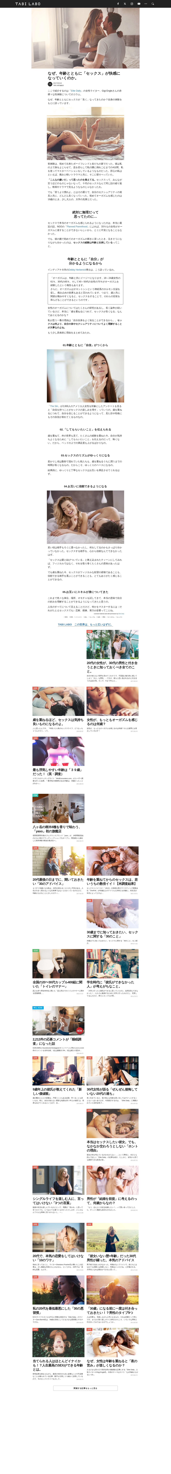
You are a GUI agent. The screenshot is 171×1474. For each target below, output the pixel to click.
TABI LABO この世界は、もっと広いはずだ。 (85, 624)
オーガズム (111, 617)
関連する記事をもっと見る (85, 1388)
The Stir (54, 406)
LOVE (89, 631)
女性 (99, 617)
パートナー (79, 617)
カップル (92, 617)
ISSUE (36, 951)
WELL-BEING (38, 1008)
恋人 (86, 617)
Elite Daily (76, 90)
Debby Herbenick (77, 270)
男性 (104, 617)
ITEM (35, 796)
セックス (119, 617)
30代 (66, 617)
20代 (71, 617)
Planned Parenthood (77, 226)
